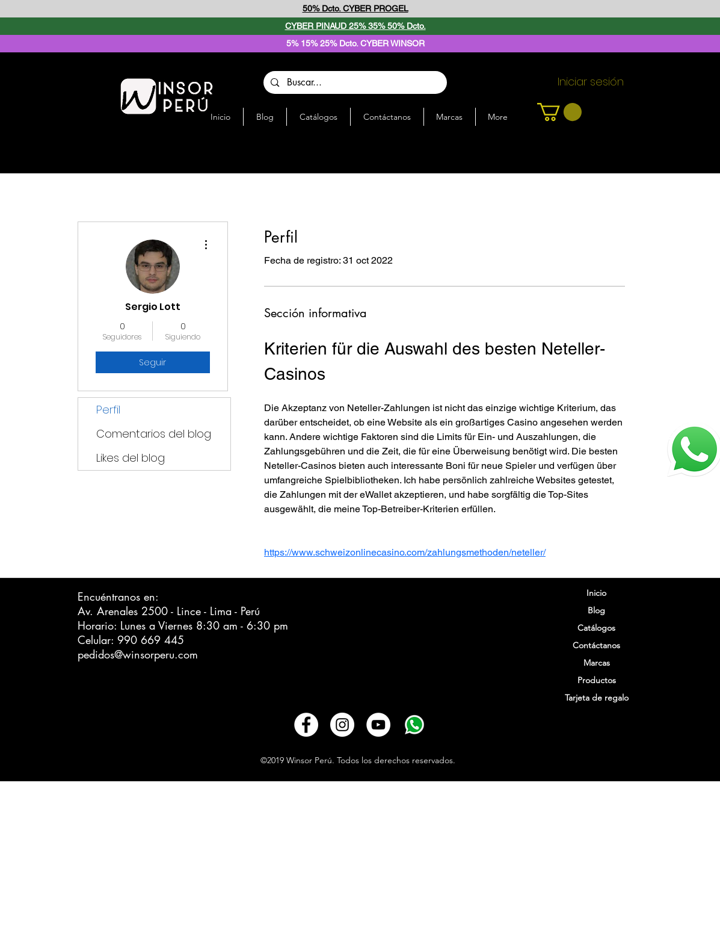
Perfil (108, 409)
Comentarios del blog (153, 433)
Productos (596, 680)
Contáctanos (596, 645)
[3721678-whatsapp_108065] (414, 725)
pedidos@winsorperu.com (138, 654)
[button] (559, 112)
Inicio (596, 592)
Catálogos (596, 627)
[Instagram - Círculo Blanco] (342, 725)
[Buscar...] (354, 82)
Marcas (596, 662)
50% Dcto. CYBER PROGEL (355, 8)
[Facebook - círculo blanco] (306, 725)
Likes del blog (130, 457)
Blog (596, 610)
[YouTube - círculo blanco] (378, 725)
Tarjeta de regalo (597, 697)
